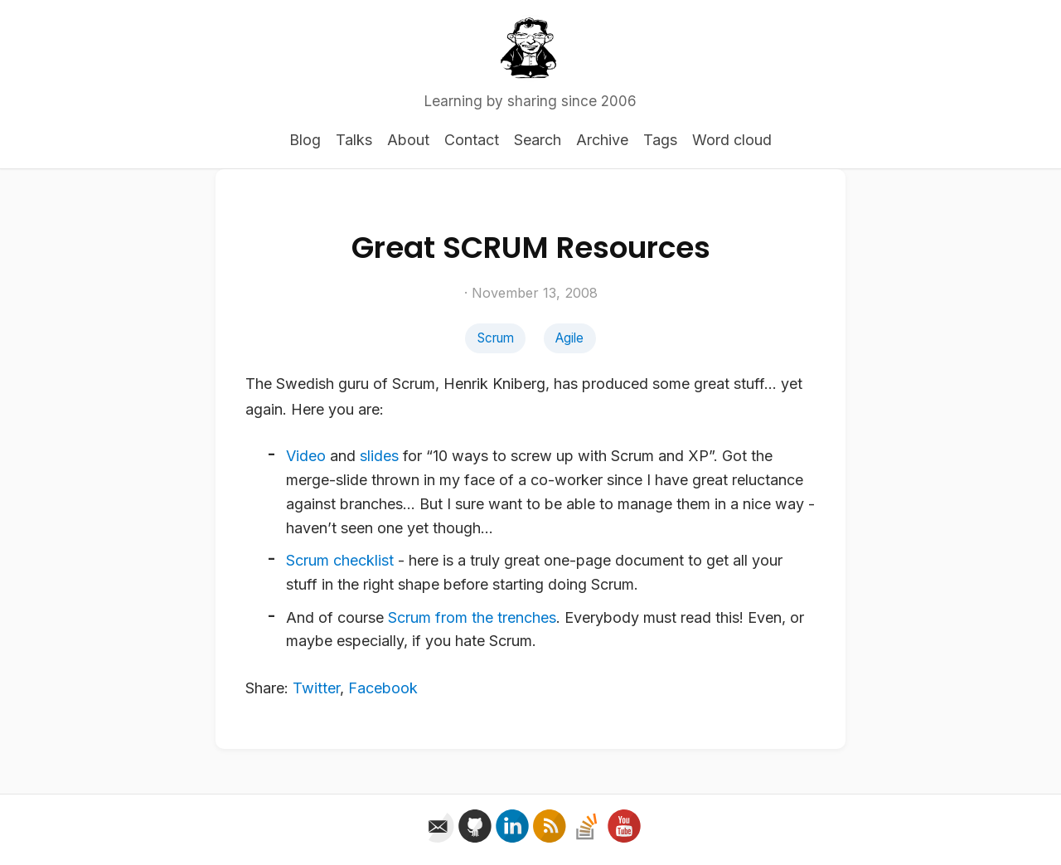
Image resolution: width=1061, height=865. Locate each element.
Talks (354, 139)
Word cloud (732, 139)
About (408, 139)
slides (379, 455)
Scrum (495, 338)
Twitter (316, 688)
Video (306, 455)
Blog (305, 139)
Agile (569, 338)
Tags (660, 139)
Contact (471, 139)
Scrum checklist (340, 560)
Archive (602, 139)
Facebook (383, 688)
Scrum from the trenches (472, 617)
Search (537, 139)
